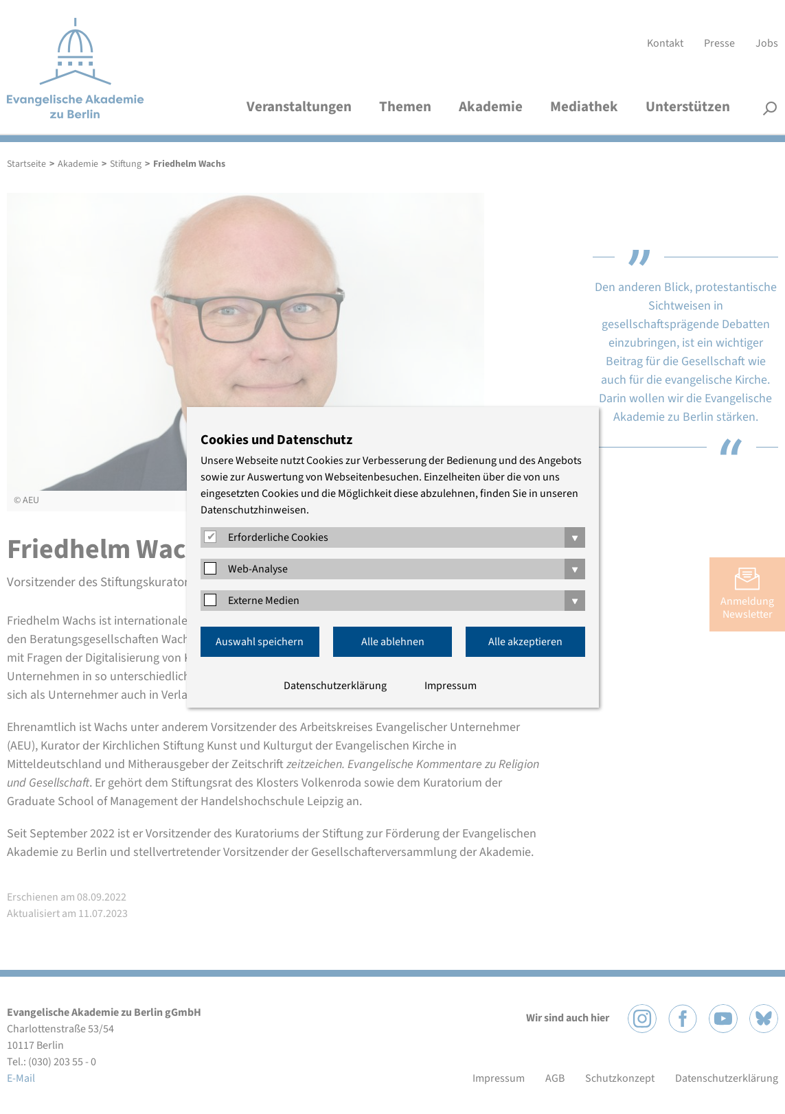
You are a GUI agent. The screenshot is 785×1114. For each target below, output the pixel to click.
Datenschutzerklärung (335, 685)
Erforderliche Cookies (278, 537)
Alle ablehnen (392, 641)
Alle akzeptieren (525, 641)
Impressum (450, 685)
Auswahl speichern (260, 641)
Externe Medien (263, 600)
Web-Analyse (258, 569)
